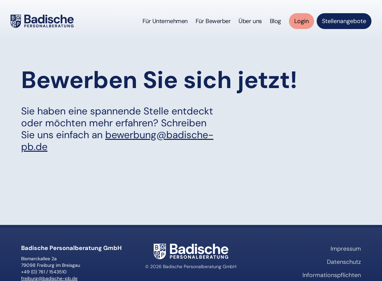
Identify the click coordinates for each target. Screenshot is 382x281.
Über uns (250, 21)
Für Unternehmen (165, 21)
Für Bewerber (213, 21)
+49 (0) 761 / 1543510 (44, 272)
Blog (275, 21)
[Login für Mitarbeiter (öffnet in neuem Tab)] (301, 21)
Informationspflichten (331, 275)
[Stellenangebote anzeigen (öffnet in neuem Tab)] (344, 21)
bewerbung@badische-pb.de (117, 140)
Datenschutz (344, 262)
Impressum (346, 249)
